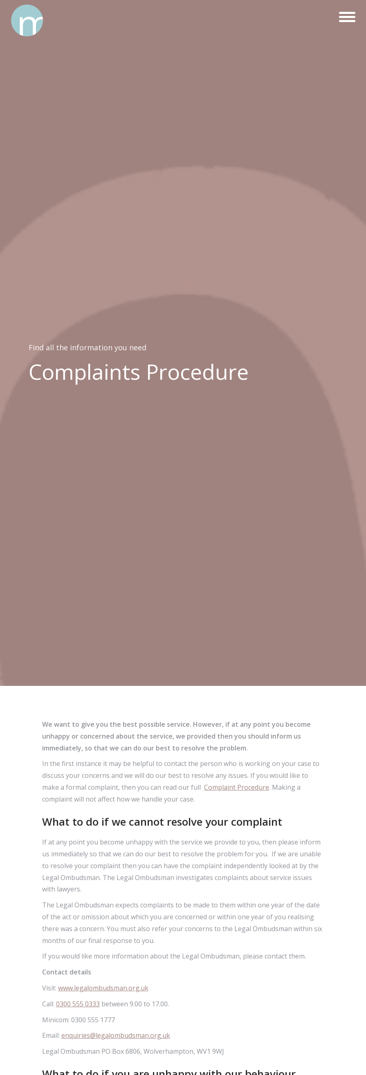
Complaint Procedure (236, 787)
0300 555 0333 (78, 1003)
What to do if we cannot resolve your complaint (162, 821)
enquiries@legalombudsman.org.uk (115, 1035)
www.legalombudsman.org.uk (103, 987)
